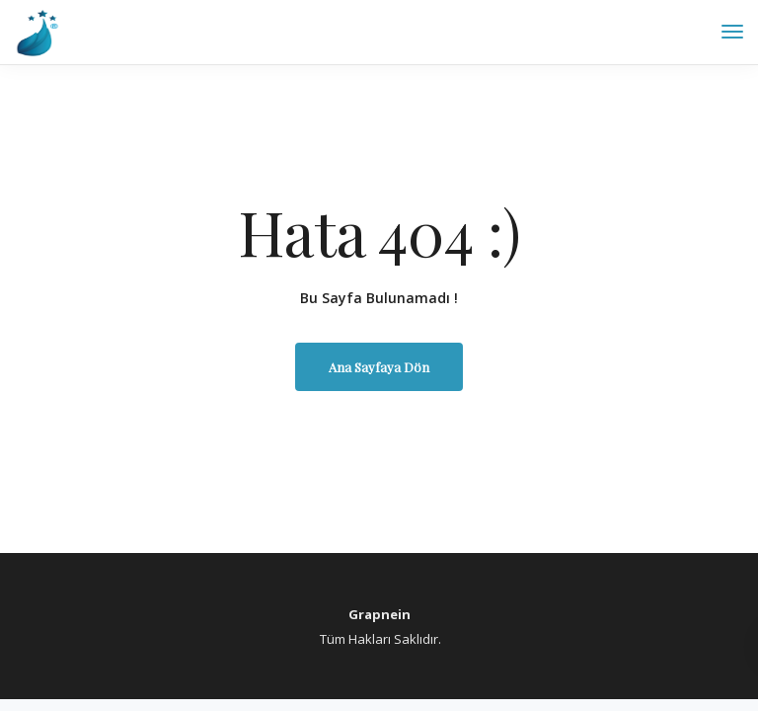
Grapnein (379, 614)
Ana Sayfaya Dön (379, 366)
